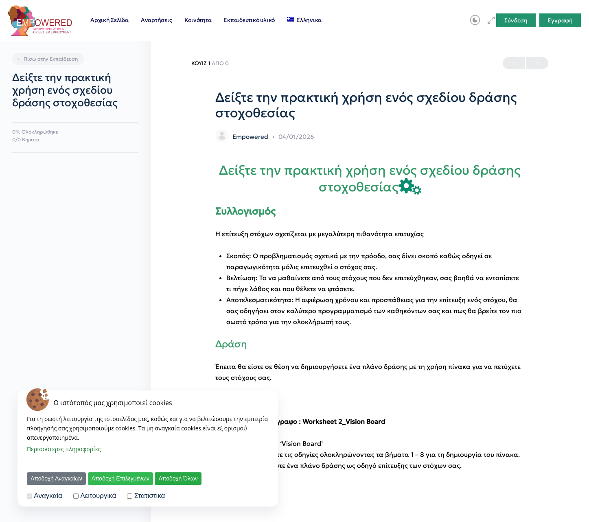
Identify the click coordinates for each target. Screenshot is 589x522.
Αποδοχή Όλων (177, 478)
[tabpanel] (370, 316)
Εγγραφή (560, 20)
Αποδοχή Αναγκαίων (56, 478)
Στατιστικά (149, 496)
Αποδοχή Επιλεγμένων (120, 478)
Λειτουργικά (98, 496)
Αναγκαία (48, 496)
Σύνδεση (516, 20)
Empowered (251, 136)
